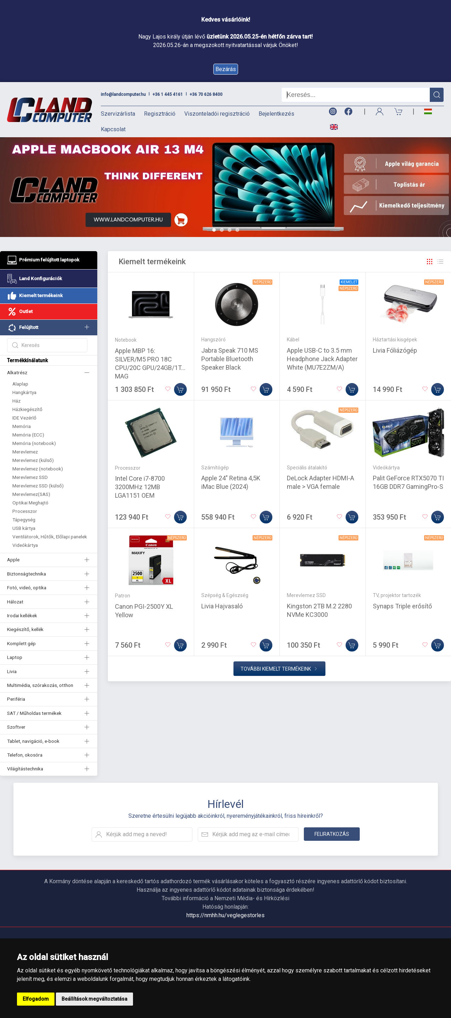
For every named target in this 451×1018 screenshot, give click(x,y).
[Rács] (429, 261)
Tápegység (23, 519)
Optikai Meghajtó (30, 502)
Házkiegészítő (27, 409)
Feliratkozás (331, 834)
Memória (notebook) (34, 443)
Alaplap (20, 384)
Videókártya (25, 545)
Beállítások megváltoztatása (94, 999)
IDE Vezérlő (24, 418)
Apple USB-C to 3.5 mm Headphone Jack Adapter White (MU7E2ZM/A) (322, 359)
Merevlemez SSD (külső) (38, 485)
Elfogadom (36, 999)
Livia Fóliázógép (395, 350)
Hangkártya (24, 392)
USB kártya (23, 528)
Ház (16, 401)
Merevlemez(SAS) (31, 494)
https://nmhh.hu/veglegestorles (225, 915)
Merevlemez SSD (30, 477)
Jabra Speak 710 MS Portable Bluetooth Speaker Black (229, 359)
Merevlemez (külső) (33, 460)
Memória (21, 426)
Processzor (24, 511)
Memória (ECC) (28, 435)
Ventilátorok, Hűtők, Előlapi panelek (49, 536)
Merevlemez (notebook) (37, 469)
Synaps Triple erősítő (402, 606)
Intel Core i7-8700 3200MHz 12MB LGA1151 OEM (140, 487)
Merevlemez (25, 452)
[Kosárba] (180, 389)
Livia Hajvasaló (222, 606)
